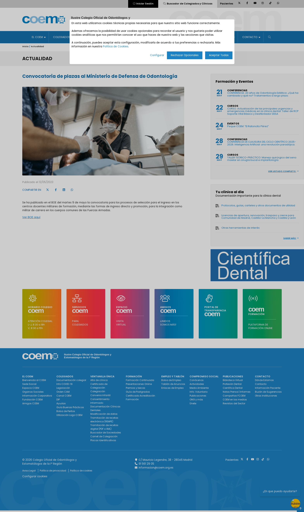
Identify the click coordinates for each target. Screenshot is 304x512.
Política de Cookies (115, 46)
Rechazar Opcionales (185, 55)
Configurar (157, 55)
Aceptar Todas (219, 55)
